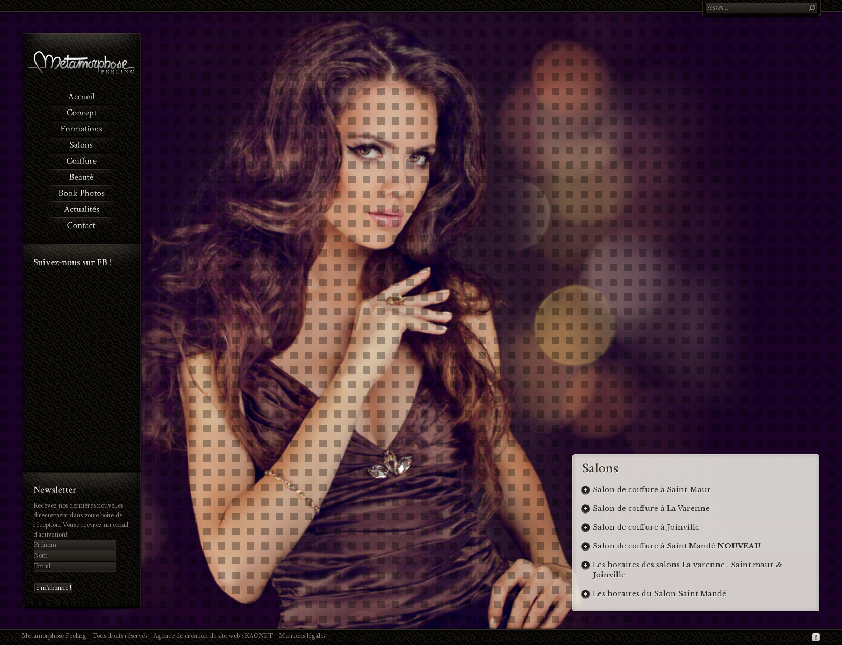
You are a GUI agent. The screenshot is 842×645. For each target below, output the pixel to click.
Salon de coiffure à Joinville (646, 527)
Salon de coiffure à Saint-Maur (652, 489)
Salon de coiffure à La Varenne (651, 508)
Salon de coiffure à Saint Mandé (677, 546)
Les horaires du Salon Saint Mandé (660, 593)
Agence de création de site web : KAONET (213, 636)
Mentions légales (302, 636)
